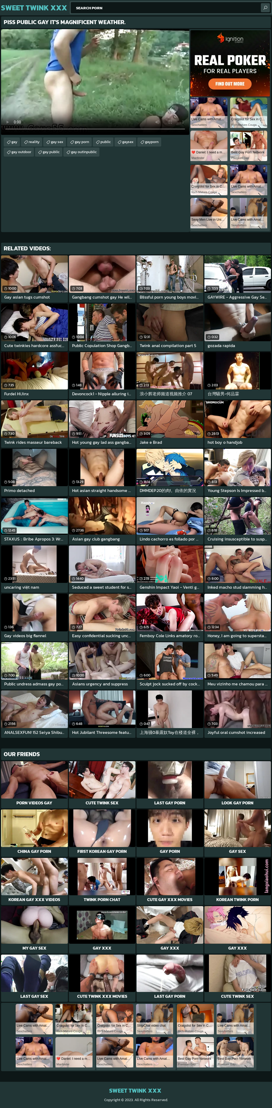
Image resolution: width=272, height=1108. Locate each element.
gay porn (82, 142)
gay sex (57, 142)
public (105, 142)
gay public (51, 152)
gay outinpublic (84, 152)
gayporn (152, 142)
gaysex (128, 142)
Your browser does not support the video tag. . (95, 82)
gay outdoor (21, 152)
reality (34, 142)
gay (14, 142)
